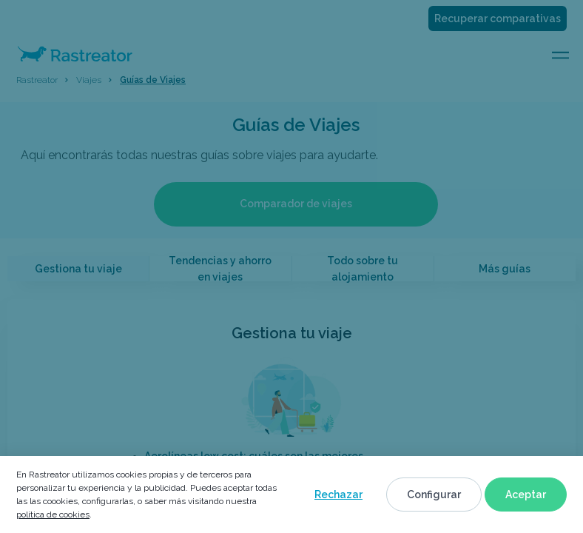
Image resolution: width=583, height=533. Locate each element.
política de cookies (53, 514)
